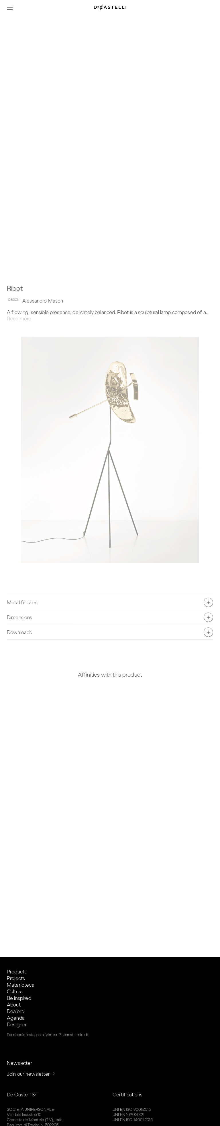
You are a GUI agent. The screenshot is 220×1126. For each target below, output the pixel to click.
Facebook (15, 1034)
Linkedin (82, 1034)
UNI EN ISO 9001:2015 (132, 1109)
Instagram (35, 1034)
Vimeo (51, 1034)
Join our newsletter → (31, 1074)
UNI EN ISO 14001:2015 (133, 1119)
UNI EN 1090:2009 (128, 1114)
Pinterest (65, 1034)
